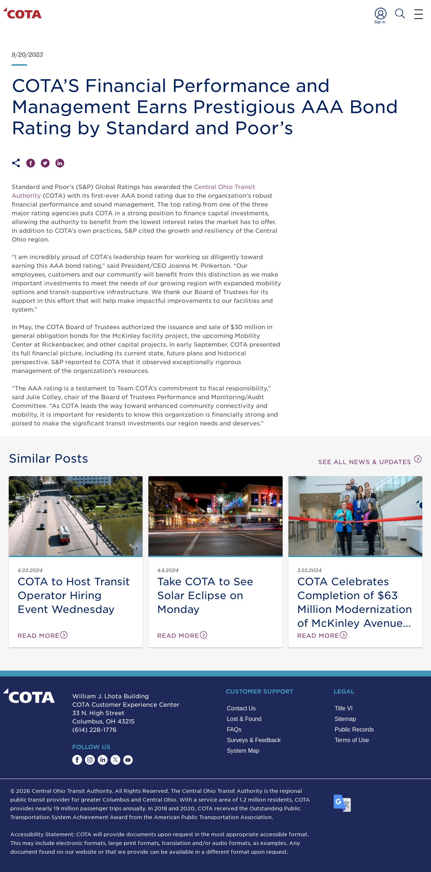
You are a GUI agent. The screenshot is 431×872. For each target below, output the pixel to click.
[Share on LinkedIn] (59, 163)
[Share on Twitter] (48, 163)
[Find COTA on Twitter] (115, 760)
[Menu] (418, 13)
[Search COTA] (400, 13)
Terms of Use (352, 740)
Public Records (354, 729)
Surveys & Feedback (254, 740)
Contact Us (241, 708)
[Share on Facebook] (33, 163)
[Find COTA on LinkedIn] (103, 760)
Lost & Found (244, 719)
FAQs (234, 729)
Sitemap (345, 719)
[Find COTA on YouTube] (128, 760)
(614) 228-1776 (94, 729)
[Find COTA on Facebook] (77, 760)
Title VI (344, 708)
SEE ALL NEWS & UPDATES (370, 460)
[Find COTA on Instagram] (90, 760)
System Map (243, 751)
